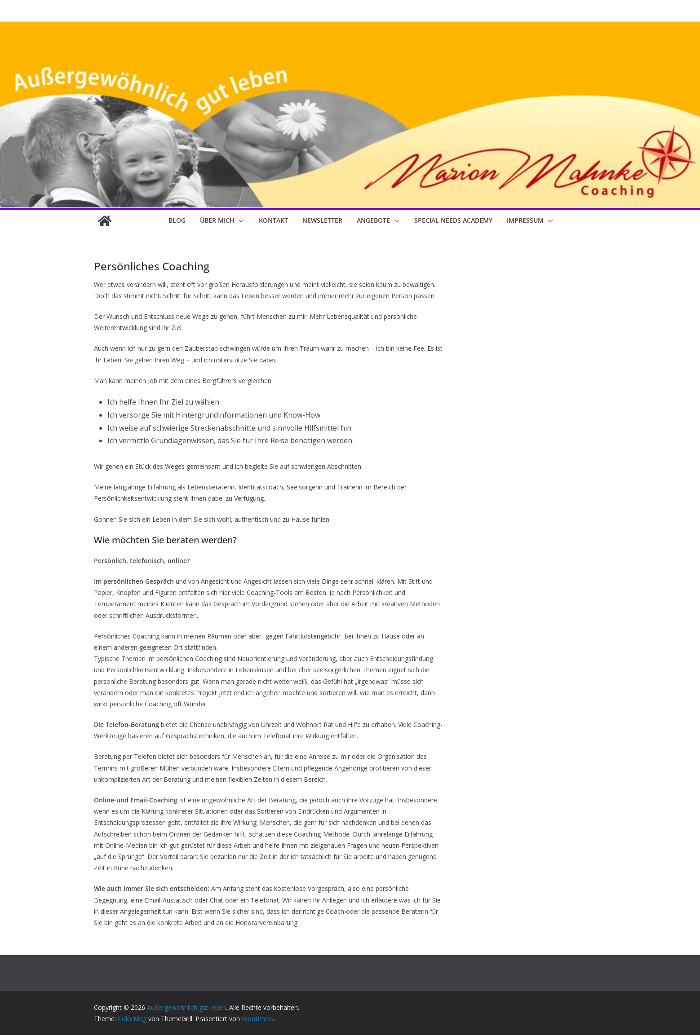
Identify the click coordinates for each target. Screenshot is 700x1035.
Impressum (525, 220)
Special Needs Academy (453, 220)
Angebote (373, 220)
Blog (177, 220)
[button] (239, 221)
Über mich (217, 220)
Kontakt (273, 220)
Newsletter (322, 220)
